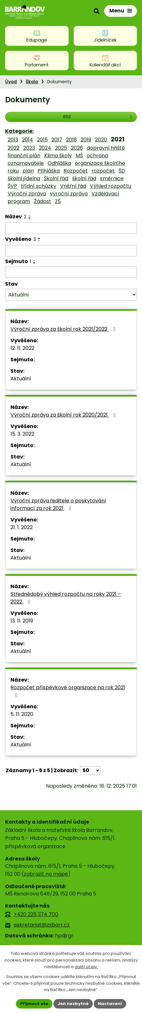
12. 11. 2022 (22, 348)
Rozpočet (76, 170)
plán (28, 170)
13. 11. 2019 (21, 620)
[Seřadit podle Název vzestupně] (29, 215)
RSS (98, 116)
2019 (86, 139)
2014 (27, 139)
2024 (45, 148)
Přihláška (48, 170)
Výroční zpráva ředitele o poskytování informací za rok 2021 (58, 504)
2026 (77, 148)
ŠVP (12, 186)
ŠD (121, 170)
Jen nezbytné (73, 1004)
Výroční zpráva (27, 193)
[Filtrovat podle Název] (71, 228)
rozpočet (103, 170)
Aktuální (20, 378)
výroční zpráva (69, 193)
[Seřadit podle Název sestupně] (29, 218)
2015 (42, 139)
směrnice (112, 178)
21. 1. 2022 (21, 527)
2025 (61, 148)
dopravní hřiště (106, 148)
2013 (13, 139)
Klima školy (58, 155)
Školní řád (56, 178)
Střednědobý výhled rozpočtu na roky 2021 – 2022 (65, 597)
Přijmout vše (34, 1004)
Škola (32, 82)
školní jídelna (24, 178)
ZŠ (58, 201)
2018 (71, 139)
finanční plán (24, 155)
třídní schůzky (38, 186)
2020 (101, 139)
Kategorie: (19, 131)
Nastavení (110, 1004)
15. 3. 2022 (22, 434)
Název (15, 216)
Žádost (42, 201)
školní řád (84, 178)
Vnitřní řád (73, 186)
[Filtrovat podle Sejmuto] (71, 272)
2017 (56, 139)
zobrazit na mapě (46, 874)
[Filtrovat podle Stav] (71, 295)
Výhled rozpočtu (110, 186)
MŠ (79, 155)
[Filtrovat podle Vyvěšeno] (71, 250)
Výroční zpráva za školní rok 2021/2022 (64, 329)
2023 (29, 148)
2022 (13, 148)
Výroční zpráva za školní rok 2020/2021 (64, 414)
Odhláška (59, 163)
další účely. (86, 967)
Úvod (11, 82)
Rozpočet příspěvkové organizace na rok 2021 (67, 691)
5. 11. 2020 (21, 714)
